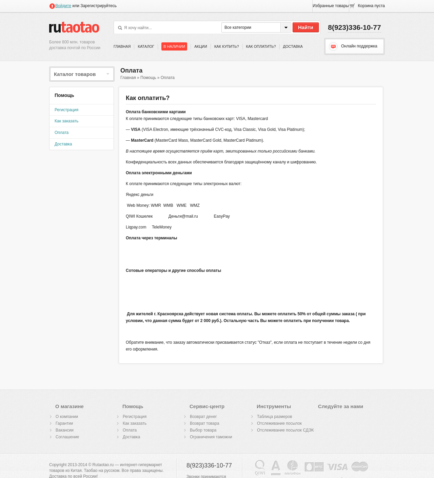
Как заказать (66, 121)
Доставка (293, 46)
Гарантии (64, 423)
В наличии (174, 46)
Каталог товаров (82, 74)
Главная (122, 46)
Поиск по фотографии (215, 28)
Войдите (60, 5)
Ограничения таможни (211, 437)
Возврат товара (204, 423)
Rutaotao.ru (74, 27)
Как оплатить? (261, 46)
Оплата (61, 132)
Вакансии (65, 430)
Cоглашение (67, 437)
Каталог (146, 46)
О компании (67, 416)
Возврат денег (203, 416)
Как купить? (226, 46)
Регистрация (66, 109)
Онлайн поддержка (353, 46)
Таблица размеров (274, 416)
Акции (200, 46)
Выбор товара (203, 430)
